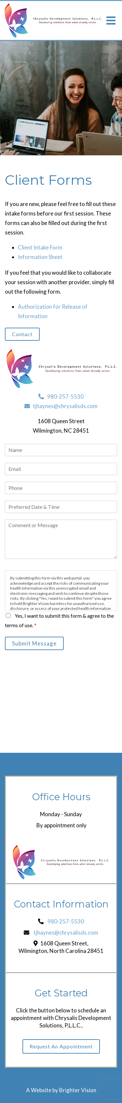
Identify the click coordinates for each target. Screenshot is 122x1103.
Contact (22, 334)
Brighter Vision (77, 1090)
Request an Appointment (61, 1046)
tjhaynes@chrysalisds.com (61, 406)
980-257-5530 (60, 396)
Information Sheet (40, 256)
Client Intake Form (40, 247)
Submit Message (34, 643)
